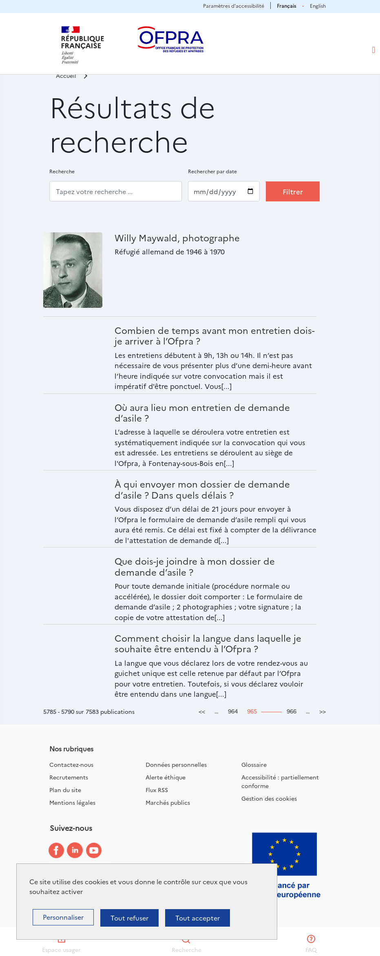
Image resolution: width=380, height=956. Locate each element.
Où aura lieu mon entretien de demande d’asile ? (202, 412)
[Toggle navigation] (373, 50)
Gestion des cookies (269, 798)
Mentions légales (72, 802)
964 (233, 711)
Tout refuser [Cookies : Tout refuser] (129, 917)
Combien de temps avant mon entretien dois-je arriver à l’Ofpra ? (215, 335)
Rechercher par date (212, 171)
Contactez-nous (71, 764)
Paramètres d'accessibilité (233, 5)
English (318, 5)
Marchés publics (168, 802)
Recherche (62, 171)
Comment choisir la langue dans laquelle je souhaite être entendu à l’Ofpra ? (208, 643)
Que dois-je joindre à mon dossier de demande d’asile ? (195, 566)
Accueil (66, 75)
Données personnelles (176, 764)
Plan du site (65, 790)
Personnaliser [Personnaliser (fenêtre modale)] (63, 916)
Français (286, 5)
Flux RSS (157, 790)
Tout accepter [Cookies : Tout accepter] (197, 917)
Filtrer (293, 191)
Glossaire (254, 764)
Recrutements (68, 777)
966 (291, 711)
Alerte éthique (166, 777)
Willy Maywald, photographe (177, 237)
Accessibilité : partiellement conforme (280, 781)
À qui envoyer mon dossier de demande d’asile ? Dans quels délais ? (202, 489)
